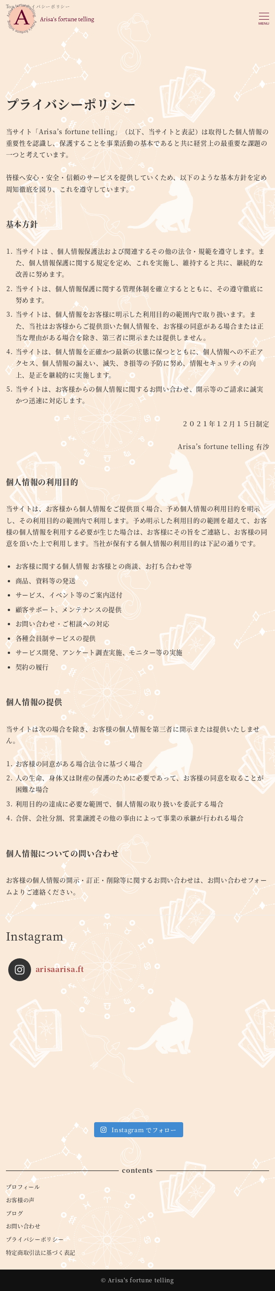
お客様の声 (20, 1200)
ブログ (14, 1213)
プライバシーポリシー (35, 1239)
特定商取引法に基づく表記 (40, 1253)
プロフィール (23, 1187)
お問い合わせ (23, 1226)
